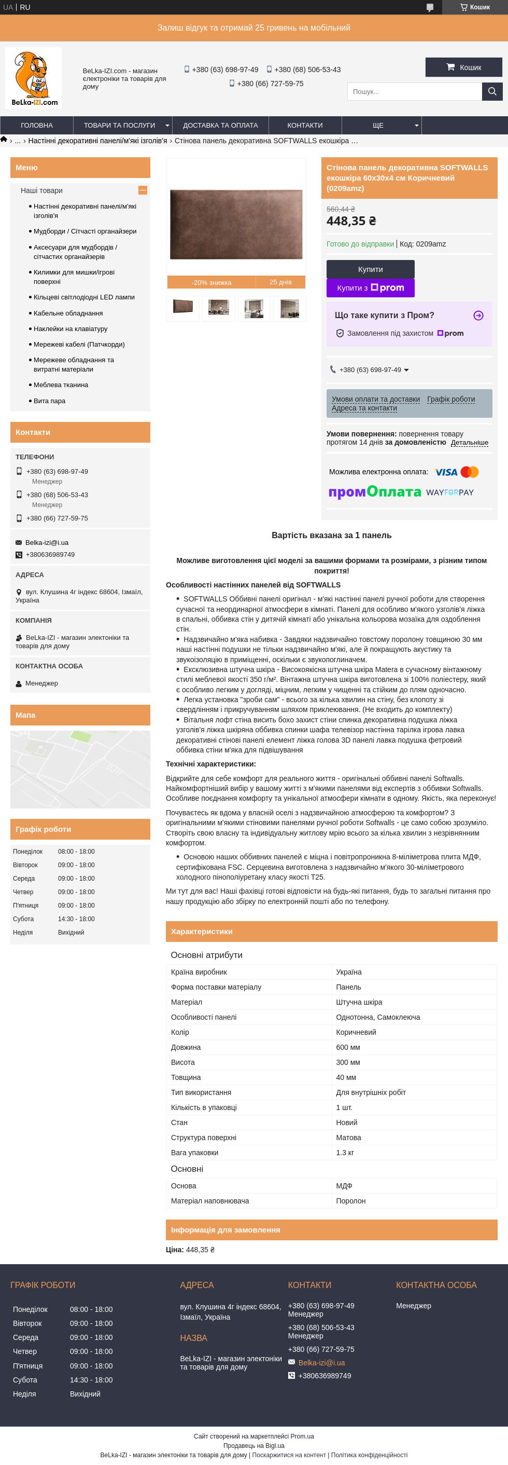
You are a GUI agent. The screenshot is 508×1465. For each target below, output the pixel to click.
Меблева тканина (61, 385)
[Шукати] (492, 92)
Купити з (370, 288)
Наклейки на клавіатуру (71, 329)
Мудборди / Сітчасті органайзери (85, 231)
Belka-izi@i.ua (46, 542)
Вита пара (49, 401)
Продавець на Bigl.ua (254, 1445)
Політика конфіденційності (369, 1455)
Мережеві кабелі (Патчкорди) (79, 344)
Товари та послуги (119, 125)
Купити (370, 269)
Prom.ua (302, 1436)
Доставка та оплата (220, 125)
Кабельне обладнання (68, 313)
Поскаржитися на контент (289, 1455)
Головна (37, 125)
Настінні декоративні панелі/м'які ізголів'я (98, 140)
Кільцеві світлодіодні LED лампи (84, 297)
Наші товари (42, 190)
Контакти (305, 125)
